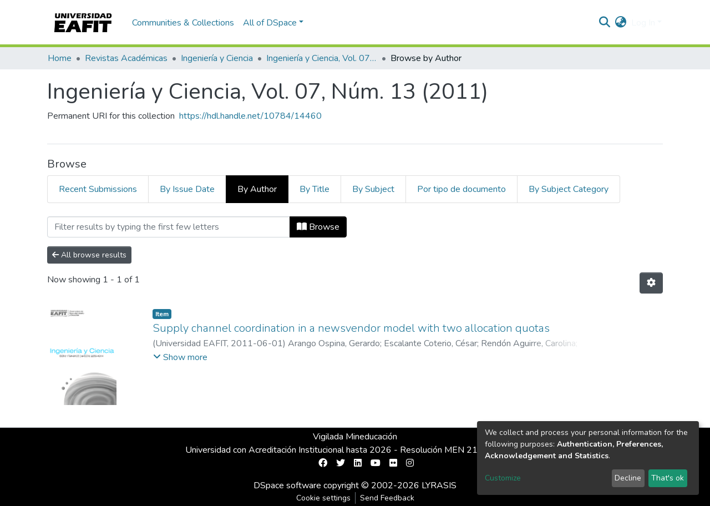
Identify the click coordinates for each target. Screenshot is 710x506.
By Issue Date (187, 189)
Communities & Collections (183, 23)
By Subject (373, 189)
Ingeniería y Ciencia (217, 58)
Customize (503, 478)
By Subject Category (568, 189)
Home (60, 58)
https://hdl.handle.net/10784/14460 (250, 116)
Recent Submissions (98, 189)
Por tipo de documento (461, 189)
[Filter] (168, 226)
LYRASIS (439, 485)
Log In (643, 23)
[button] (621, 22)
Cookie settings (323, 498)
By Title (314, 189)
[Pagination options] (651, 283)
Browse (318, 227)
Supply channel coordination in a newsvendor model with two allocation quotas (351, 328)
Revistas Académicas (126, 58)
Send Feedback (387, 498)
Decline (628, 478)
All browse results (89, 255)
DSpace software (287, 485)
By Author (257, 189)
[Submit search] (605, 22)
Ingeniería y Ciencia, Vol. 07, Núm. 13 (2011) (321, 58)
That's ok (667, 478)
